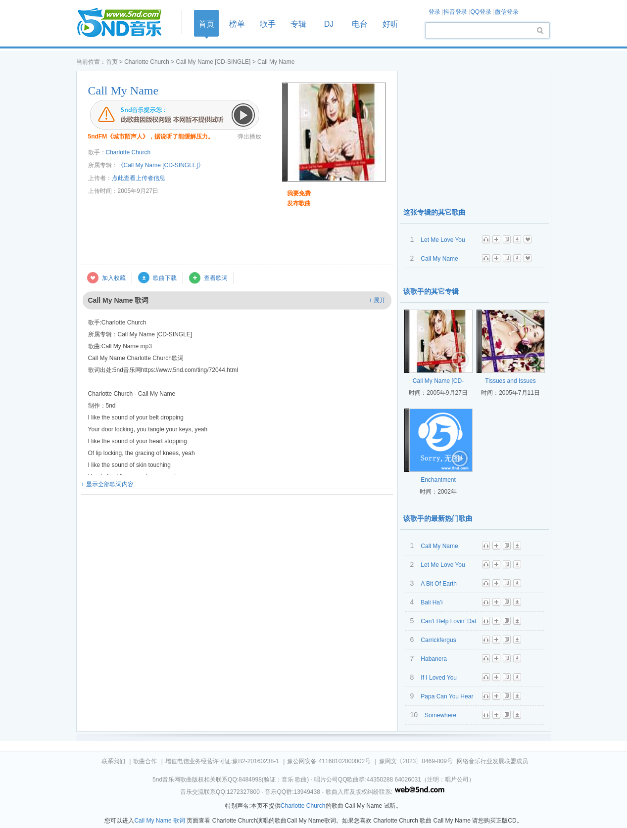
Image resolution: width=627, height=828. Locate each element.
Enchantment (438, 479)
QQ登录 (480, 11)
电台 (360, 24)
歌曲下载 (165, 278)
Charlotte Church (146, 61)
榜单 (237, 24)
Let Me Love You (443, 239)
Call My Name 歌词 (159, 820)
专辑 (298, 24)
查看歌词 (216, 278)
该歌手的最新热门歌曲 (438, 518)
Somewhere (440, 715)
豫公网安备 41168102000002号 (329, 761)
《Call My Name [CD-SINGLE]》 (161, 165)
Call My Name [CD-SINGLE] (213, 61)
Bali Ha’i (431, 602)
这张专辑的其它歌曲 (434, 212)
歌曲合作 (145, 761)
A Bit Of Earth (439, 583)
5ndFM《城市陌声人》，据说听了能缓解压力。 (151, 136)
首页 (125, 23)
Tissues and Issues (510, 380)
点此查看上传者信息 (138, 178)
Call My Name (123, 90)
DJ (329, 24)
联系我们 (113, 761)
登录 (434, 11)
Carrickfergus (438, 640)
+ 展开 (377, 300)
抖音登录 (455, 11)
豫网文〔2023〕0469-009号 (416, 761)
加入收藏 (114, 278)
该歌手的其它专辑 (431, 291)
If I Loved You (439, 677)
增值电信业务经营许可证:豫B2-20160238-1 (222, 761)
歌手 (268, 24)
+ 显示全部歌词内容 (107, 484)
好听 (390, 24)
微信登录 (507, 11)
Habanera (434, 658)
